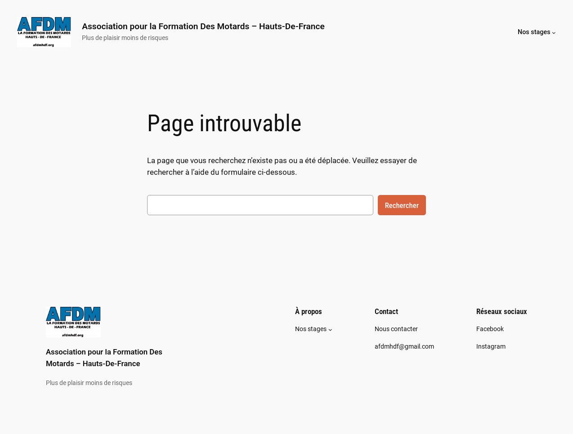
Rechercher (402, 205)
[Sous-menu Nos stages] (554, 32)
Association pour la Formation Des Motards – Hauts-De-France (203, 26)
